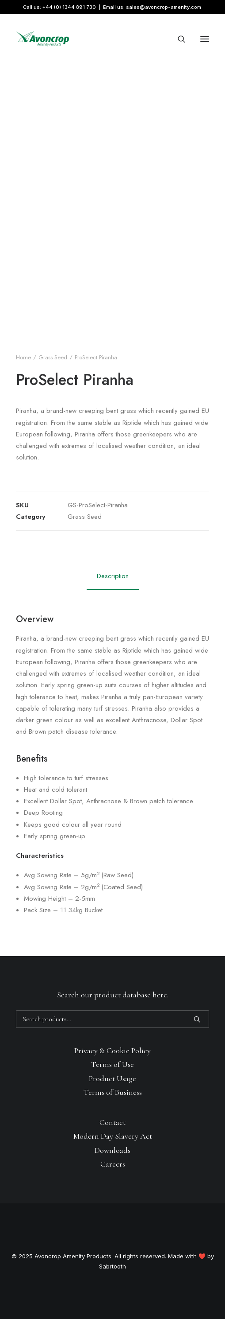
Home (23, 357)
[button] (204, 39)
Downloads (112, 1150)
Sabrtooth (112, 1266)
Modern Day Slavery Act (112, 1136)
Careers (112, 1164)
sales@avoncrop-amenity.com (163, 7)
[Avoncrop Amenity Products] (42, 39)
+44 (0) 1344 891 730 (69, 7)
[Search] (178, 39)
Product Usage (112, 1078)
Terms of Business (113, 1092)
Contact (112, 1122)
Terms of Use (112, 1064)
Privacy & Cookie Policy (112, 1050)
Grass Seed (52, 357)
